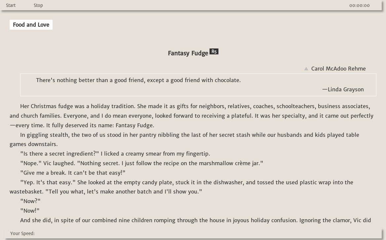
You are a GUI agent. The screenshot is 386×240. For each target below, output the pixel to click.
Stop (38, 5)
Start (11, 5)
